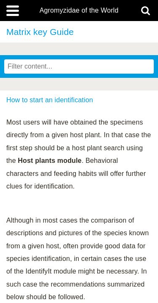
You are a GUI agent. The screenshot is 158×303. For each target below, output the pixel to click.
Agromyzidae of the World (79, 10)
